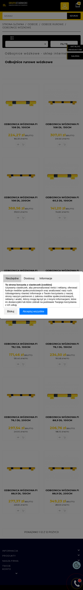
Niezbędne (12, 278)
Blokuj (10, 311)
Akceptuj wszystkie (33, 311)
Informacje (45, 278)
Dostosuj (29, 278)
